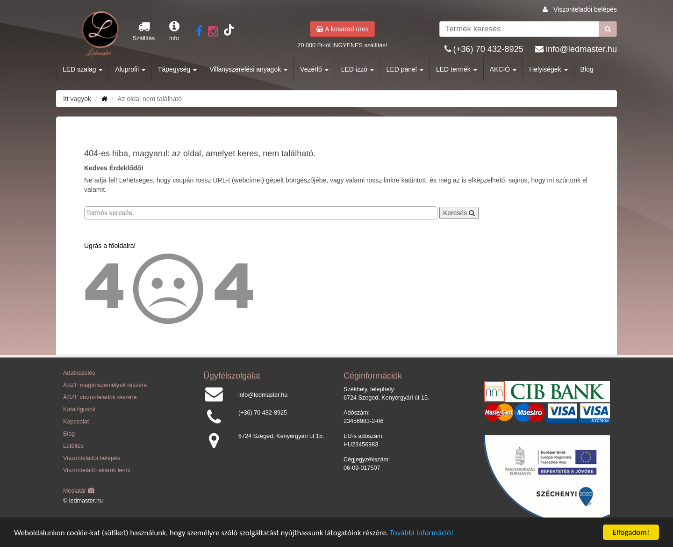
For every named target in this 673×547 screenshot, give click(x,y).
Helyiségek (548, 69)
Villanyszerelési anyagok (248, 69)
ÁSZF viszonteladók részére (99, 397)
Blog (587, 69)
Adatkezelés (79, 373)
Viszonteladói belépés (585, 9)
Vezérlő (314, 69)
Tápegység (177, 69)
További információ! (422, 533)
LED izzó (357, 69)
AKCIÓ (503, 69)
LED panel (405, 69)
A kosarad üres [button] (342, 29)
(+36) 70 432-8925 (488, 49)
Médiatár (78, 491)
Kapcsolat (76, 421)
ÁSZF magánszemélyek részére (105, 385)
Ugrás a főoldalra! (110, 245)
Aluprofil (130, 69)
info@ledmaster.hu (581, 49)
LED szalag (82, 69)
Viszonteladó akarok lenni (96, 470)
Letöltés (73, 446)
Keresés (459, 213)
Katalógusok (79, 409)
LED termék (456, 69)
